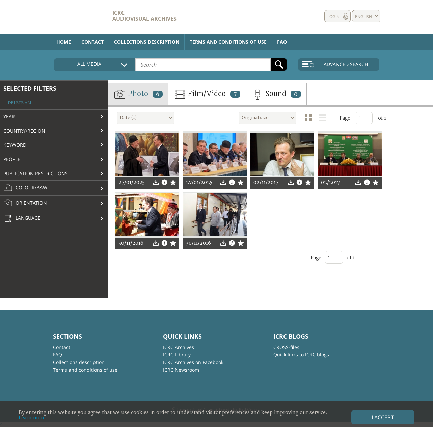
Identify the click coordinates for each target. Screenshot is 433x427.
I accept (383, 417)
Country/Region (24, 131)
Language (21, 219)
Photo (138, 94)
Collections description (146, 41)
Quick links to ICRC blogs (301, 354)
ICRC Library (177, 354)
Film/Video (207, 94)
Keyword (14, 145)
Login (333, 16)
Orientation (25, 203)
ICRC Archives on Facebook (193, 362)
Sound (276, 94)
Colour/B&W (25, 188)
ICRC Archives (178, 347)
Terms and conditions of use (228, 41)
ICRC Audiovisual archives (144, 15)
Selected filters (29, 88)
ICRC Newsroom (181, 370)
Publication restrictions (35, 173)
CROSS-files (286, 347)
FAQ (282, 41)
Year (9, 116)
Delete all (20, 102)
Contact (92, 41)
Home (63, 41)
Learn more (32, 418)
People (11, 159)
